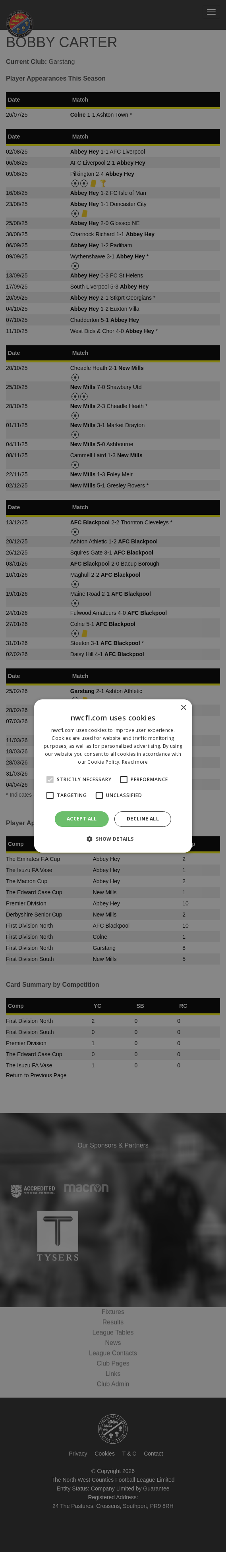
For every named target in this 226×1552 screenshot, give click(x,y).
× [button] (183, 708)
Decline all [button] (143, 818)
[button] (112, 839)
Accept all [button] (82, 818)
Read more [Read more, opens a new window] (135, 762)
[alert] (113, 776)
